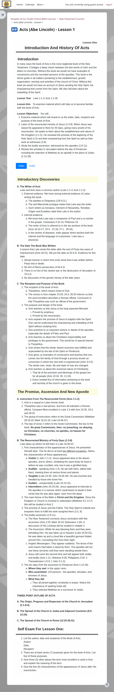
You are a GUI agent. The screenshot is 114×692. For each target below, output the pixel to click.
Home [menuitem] (19, 4)
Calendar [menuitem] (30, 4)
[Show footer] (106, 685)
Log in (109, 4)
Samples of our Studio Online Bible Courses (33, 18)
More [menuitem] (39, 4)
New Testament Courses (71, 18)
